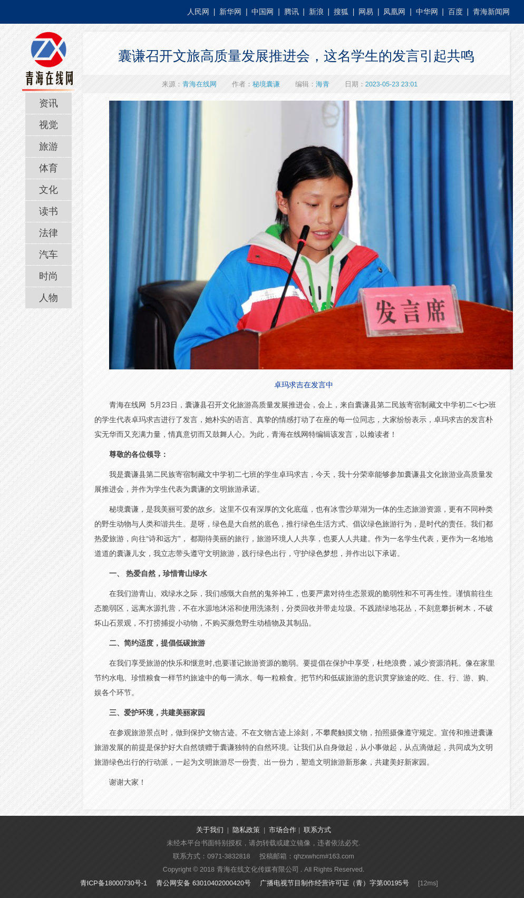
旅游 (48, 146)
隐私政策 (246, 830)
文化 (48, 189)
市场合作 (282, 830)
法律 (48, 233)
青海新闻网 (491, 11)
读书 (48, 211)
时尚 (48, 276)
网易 (365, 11)
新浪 (316, 11)
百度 (455, 11)
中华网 (427, 11)
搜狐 (341, 11)
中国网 (262, 11)
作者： (256, 84)
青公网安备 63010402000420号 (203, 883)
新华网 (230, 11)
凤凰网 (394, 11)
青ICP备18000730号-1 (113, 883)
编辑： (312, 84)
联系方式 (317, 830)
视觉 (48, 125)
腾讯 (291, 11)
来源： (189, 84)
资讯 (48, 103)
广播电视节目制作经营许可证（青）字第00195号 (334, 883)
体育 (48, 168)
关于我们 (210, 830)
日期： (381, 84)
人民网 (198, 11)
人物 (48, 297)
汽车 (48, 254)
